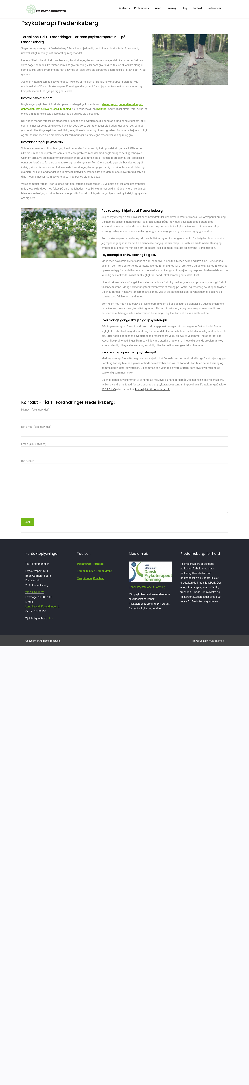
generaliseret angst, (131, 104)
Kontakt (197, 8)
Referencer (214, 8)
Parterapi (98, 563)
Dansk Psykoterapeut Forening (147, 587)
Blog (184, 8)
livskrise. (101, 109)
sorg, (56, 109)
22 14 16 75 (109, 389)
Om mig (171, 8)
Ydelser (123, 8)
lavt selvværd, (44, 109)
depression (28, 109)
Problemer (140, 8)
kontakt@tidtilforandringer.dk (152, 389)
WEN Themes (216, 640)
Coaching (98, 578)
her (51, 618)
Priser (157, 8)
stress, (106, 104)
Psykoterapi (84, 563)
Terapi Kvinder (86, 571)
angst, (114, 104)
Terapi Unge (84, 578)
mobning (65, 109)
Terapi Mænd (104, 571)
